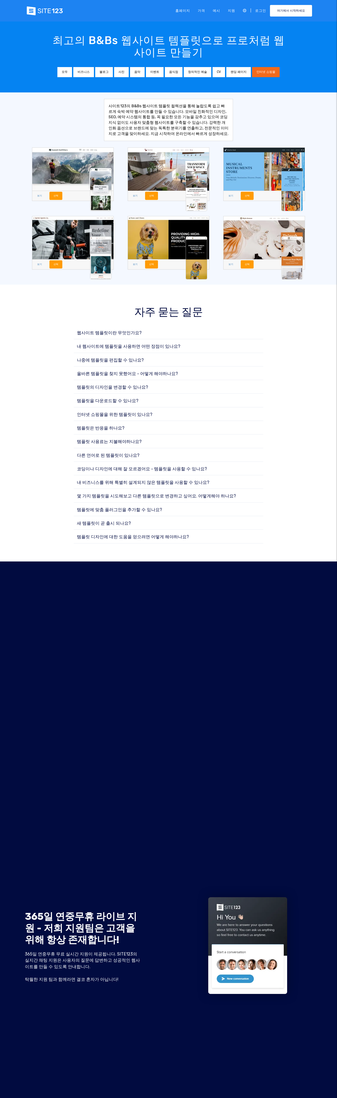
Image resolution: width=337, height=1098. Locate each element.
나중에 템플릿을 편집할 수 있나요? (110, 360)
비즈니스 (84, 72)
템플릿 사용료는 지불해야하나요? (109, 442)
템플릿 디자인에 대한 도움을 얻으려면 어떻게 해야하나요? (133, 537)
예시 (216, 11)
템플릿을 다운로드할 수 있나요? (107, 401)
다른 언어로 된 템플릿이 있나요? (108, 456)
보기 (40, 196)
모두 (65, 72)
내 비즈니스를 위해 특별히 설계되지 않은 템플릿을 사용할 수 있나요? (143, 483)
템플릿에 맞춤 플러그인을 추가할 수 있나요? (119, 510)
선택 (57, 196)
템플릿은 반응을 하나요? (100, 428)
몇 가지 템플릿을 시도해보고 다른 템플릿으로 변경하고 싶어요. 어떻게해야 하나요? (156, 496)
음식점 (173, 72)
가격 (201, 11)
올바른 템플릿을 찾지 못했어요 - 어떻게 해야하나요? (127, 374)
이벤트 (154, 72)
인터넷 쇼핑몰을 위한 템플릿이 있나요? (114, 415)
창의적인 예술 (197, 72)
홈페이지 (182, 11)
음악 (137, 72)
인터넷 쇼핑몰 (265, 72)
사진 (121, 72)
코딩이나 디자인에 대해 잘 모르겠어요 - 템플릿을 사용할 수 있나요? (142, 469)
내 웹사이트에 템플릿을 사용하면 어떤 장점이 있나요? (128, 347)
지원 (231, 11)
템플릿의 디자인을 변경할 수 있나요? (112, 388)
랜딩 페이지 (239, 72)
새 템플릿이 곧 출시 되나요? (104, 524)
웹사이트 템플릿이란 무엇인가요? (109, 333)
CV (219, 72)
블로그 (104, 72)
